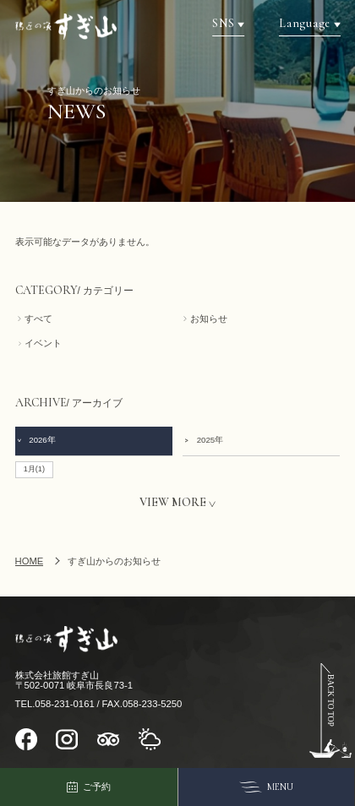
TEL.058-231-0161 (55, 704)
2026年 (36, 439)
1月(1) (34, 469)
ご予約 (89, 787)
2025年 (203, 439)
